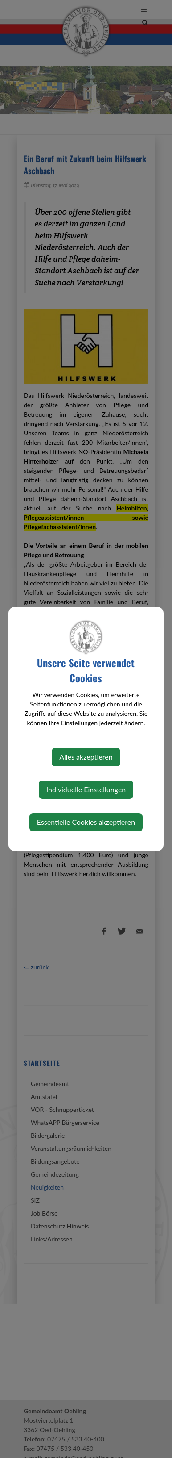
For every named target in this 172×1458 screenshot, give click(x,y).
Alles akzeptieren (85, 756)
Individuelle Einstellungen (86, 789)
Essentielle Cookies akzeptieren (86, 822)
